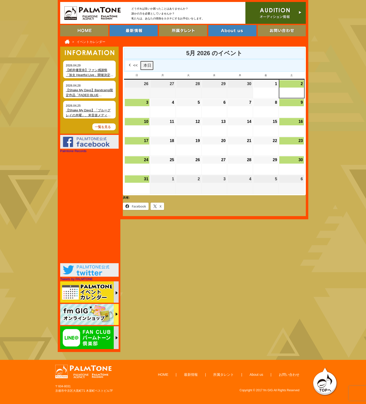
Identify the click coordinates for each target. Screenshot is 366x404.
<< (133, 65)
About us (256, 375)
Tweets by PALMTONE (76, 279)
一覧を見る (103, 127)
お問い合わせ (289, 375)
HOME (163, 375)
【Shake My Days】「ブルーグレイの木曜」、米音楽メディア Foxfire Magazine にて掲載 (88, 115)
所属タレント (223, 375)
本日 (147, 65)
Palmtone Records (73, 151)
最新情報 (191, 375)
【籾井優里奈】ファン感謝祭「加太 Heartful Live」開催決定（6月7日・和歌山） (88, 74)
